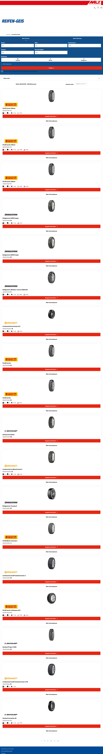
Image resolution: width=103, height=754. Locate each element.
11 (54, 741)
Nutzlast (3, 49)
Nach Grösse (25, 38)
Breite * (3, 42)
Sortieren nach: (70, 84)
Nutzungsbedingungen (6, 751)
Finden (51, 68)
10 (51, 741)
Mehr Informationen (51, 121)
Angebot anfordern (51, 116)
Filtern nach (51, 78)
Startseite (8, 34)
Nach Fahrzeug (77, 38)
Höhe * (36, 42)
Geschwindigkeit (39, 49)
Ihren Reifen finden (16, 34)
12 (58, 741)
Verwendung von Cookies (7, 748)
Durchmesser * (72, 42)
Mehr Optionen (6, 64)
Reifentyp (4, 56)
